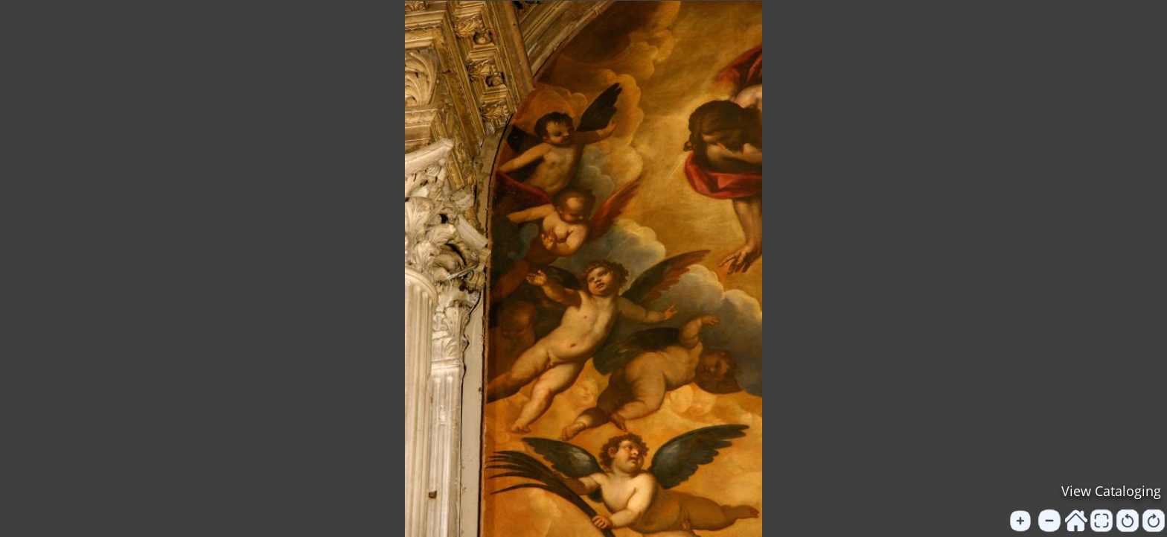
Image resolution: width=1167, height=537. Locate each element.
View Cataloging (1111, 491)
